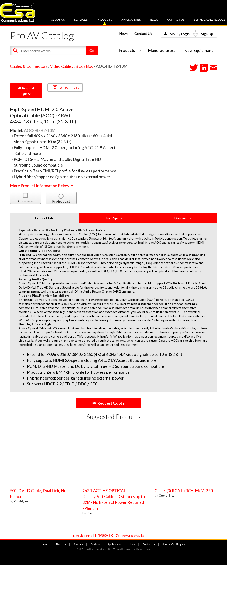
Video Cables (61, 66)
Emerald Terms (82, 535)
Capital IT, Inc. (143, 549)
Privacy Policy (107, 534)
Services (81, 19)
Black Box (84, 66)
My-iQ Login (180, 34)
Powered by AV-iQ (133, 535)
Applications (131, 19)
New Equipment (198, 50)
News (154, 19)
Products (104, 19)
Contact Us (176, 19)
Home (44, 544)
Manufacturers (161, 50)
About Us (58, 19)
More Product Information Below (42, 185)
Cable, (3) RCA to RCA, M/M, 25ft (184, 490)
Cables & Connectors (28, 66)
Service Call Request (210, 19)
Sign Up (207, 34)
